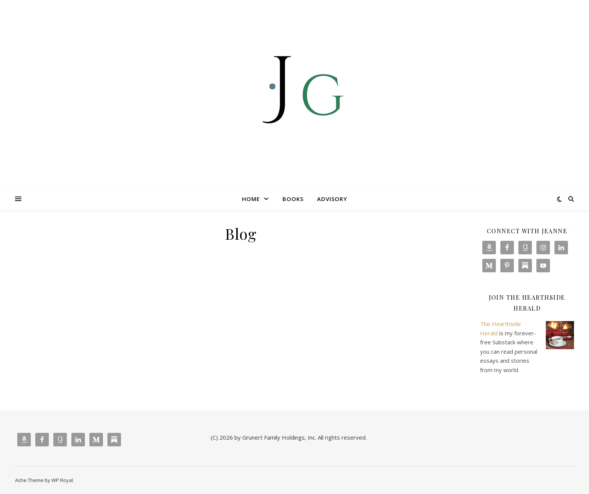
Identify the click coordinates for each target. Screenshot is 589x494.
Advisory (332, 199)
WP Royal (62, 480)
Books (293, 199)
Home (251, 199)
